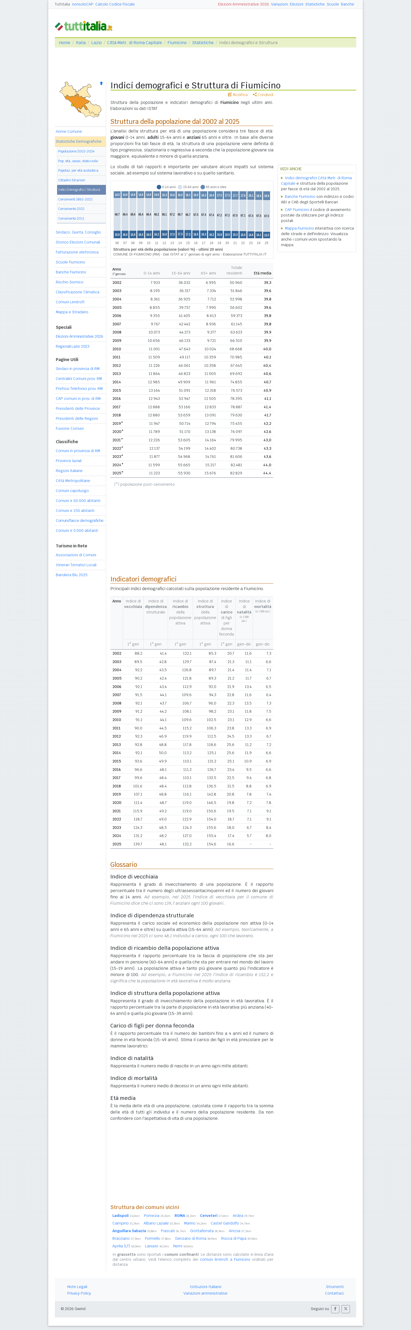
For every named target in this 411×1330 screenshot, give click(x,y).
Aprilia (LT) (126, 1246)
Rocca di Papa (239, 1238)
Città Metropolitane (73, 480)
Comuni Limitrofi (70, 302)
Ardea (243, 1215)
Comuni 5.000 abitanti (77, 530)
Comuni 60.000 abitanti (78, 500)
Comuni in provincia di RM (78, 450)
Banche (347, 4)
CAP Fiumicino (297, 209)
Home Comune (69, 131)
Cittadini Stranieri (71, 180)
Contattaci (334, 1293)
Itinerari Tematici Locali (76, 565)
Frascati (173, 1230)
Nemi (183, 1246)
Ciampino (125, 1223)
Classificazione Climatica (77, 292)
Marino (195, 1223)
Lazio (96, 42)
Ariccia (240, 1230)
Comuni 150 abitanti (75, 510)
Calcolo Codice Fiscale (115, 4)
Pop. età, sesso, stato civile (78, 161)
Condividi (263, 94)
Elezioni (296, 4)
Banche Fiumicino (71, 272)
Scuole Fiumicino (70, 262)
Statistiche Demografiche (78, 141)
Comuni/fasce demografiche (80, 520)
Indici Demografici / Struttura (79, 189)
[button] (335, 1309)
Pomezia (157, 1215)
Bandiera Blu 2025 (72, 575)
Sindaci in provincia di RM (78, 368)
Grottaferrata (207, 1230)
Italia (81, 42)
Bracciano (126, 1238)
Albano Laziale (162, 1223)
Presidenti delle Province (78, 408)
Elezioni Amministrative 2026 (243, 4)
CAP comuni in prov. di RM (78, 398)
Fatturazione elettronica (77, 252)
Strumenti (335, 1286)
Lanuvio (157, 1246)
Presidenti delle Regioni (77, 418)
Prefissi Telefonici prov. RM (79, 388)
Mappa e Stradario (72, 312)
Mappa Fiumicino (299, 228)
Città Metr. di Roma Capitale (134, 42)
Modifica (238, 94)
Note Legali (77, 1286)
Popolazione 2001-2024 (76, 151)
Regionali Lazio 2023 (72, 346)
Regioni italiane (69, 470)
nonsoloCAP (82, 4)
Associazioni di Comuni (76, 555)
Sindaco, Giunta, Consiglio (78, 232)
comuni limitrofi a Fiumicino (225, 1259)
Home (64, 42)
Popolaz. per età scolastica (78, 170)
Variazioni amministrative (205, 1293)
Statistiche (315, 4)
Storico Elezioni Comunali (78, 242)
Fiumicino (177, 42)
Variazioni (279, 4)
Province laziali (69, 460)
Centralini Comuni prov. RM (79, 378)
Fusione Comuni (70, 428)
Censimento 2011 (71, 218)
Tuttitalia (62, 4)
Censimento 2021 (71, 208)
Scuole (333, 4)
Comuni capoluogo (72, 490)
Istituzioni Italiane (205, 1286)
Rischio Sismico (69, 282)
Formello (158, 1238)
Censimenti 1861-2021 (75, 199)
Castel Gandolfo (230, 1223)
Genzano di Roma (196, 1238)
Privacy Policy (79, 1293)
